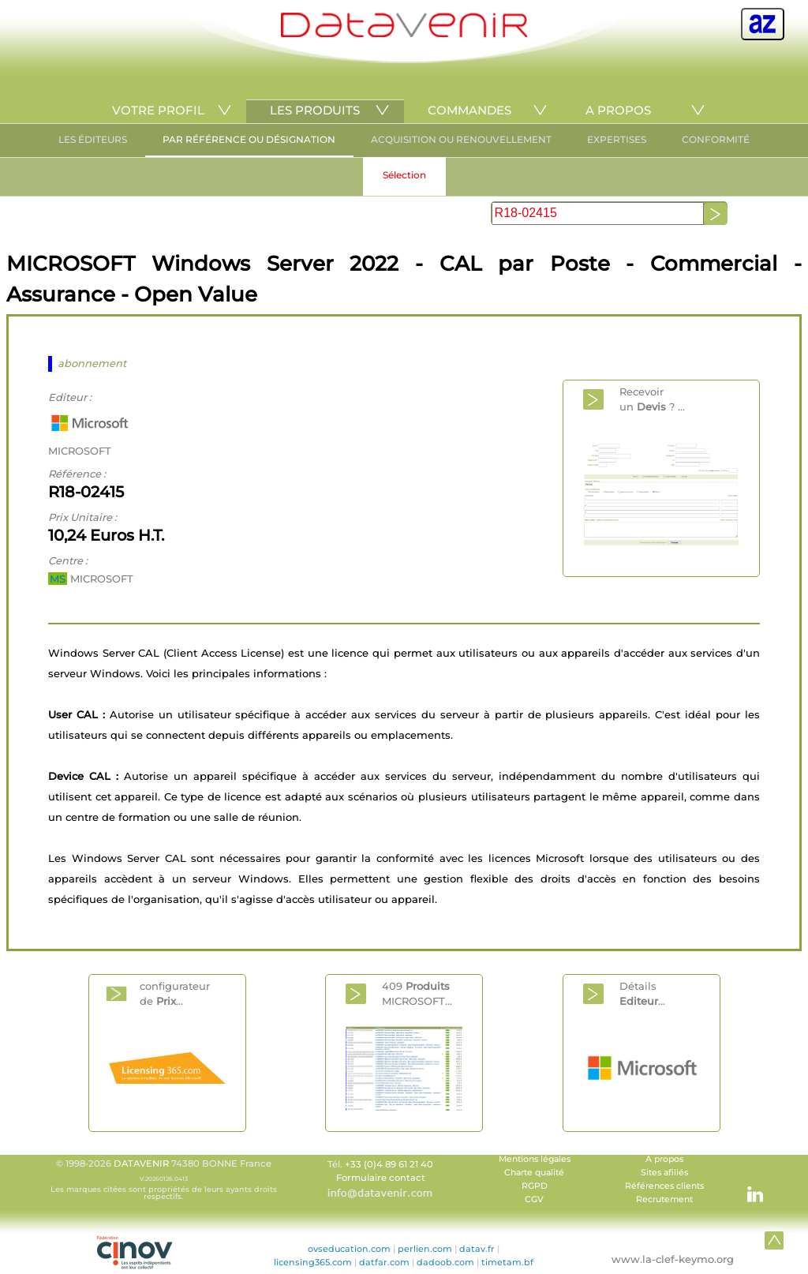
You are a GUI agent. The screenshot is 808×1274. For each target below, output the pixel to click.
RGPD (535, 1186)
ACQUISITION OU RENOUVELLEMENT (461, 139)
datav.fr (477, 1248)
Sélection (404, 175)
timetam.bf (507, 1262)
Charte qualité (534, 1172)
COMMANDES (469, 110)
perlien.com (425, 1248)
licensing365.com (313, 1262)
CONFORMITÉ (716, 139)
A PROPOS (618, 110)
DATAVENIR (141, 1163)
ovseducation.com (349, 1248)
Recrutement (664, 1199)
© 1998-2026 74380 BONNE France (163, 1179)
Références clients (664, 1186)
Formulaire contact (380, 1177)
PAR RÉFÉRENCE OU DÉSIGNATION (249, 139)
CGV (534, 1199)
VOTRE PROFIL (158, 110)
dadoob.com (445, 1262)
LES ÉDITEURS (92, 139)
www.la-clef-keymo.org (673, 1259)
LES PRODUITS (315, 110)
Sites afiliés (664, 1172)
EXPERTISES (616, 139)
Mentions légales (534, 1159)
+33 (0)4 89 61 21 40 (389, 1164)
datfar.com (384, 1262)
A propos (664, 1159)
